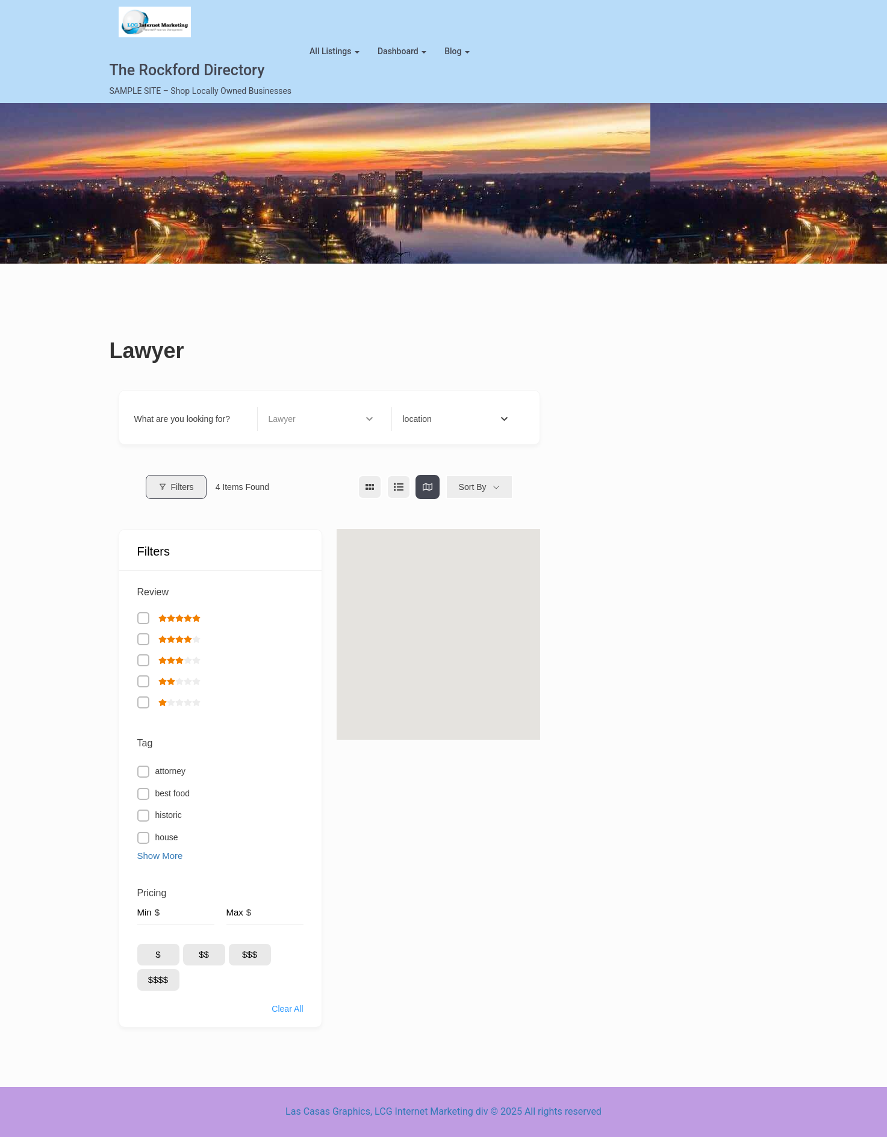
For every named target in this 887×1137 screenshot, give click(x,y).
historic (168, 815)
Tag (145, 743)
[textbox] (417, 419)
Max (234, 912)
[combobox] (455, 419)
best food (172, 793)
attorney (170, 771)
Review (153, 592)
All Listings (334, 51)
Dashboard (402, 51)
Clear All (287, 1009)
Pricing (152, 893)
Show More (160, 855)
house (166, 837)
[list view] (399, 487)
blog (457, 51)
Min (144, 912)
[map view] (427, 487)
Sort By (473, 487)
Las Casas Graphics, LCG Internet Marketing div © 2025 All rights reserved (443, 1111)
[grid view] (370, 487)
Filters (176, 487)
